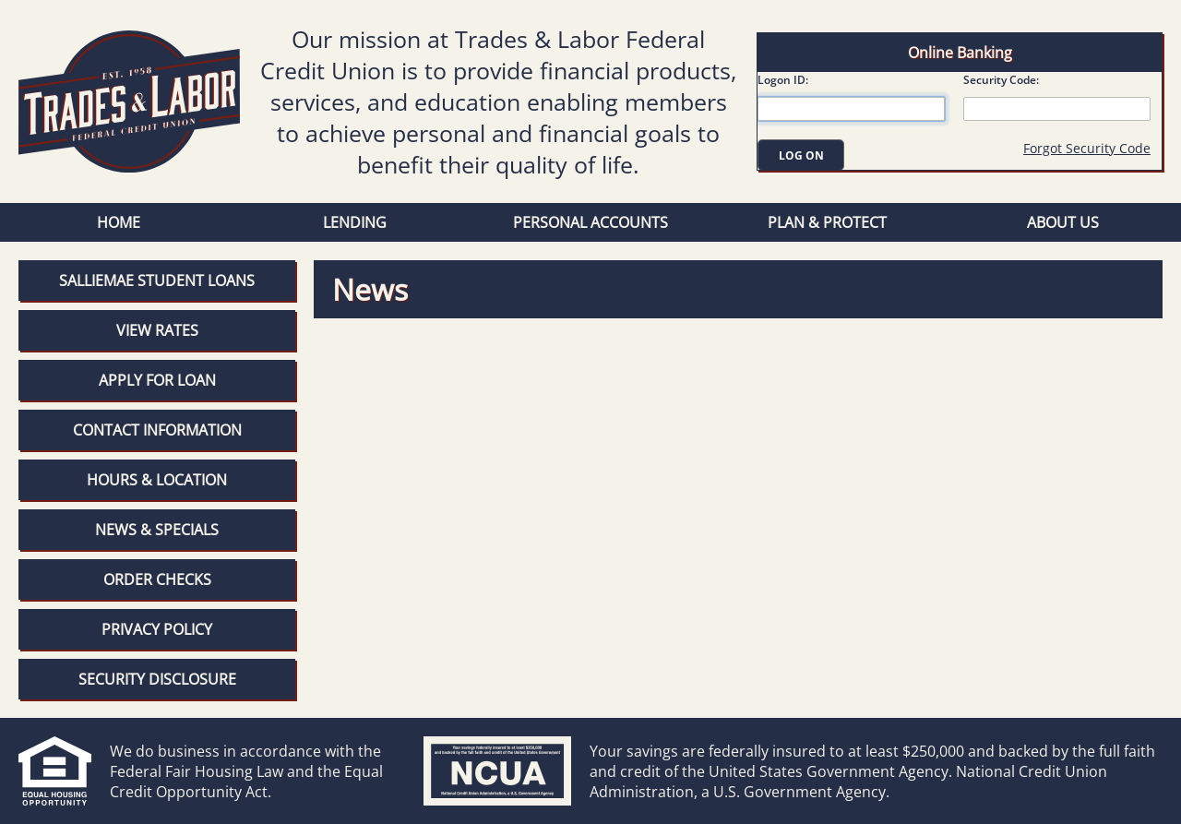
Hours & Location (157, 479)
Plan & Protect (827, 222)
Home (118, 222)
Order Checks (157, 579)
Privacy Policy (156, 629)
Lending (355, 222)
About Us (1063, 222)
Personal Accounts (590, 222)
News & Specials (157, 529)
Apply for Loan (157, 380)
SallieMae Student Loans (157, 280)
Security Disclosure (157, 679)
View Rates (157, 330)
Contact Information (157, 430)
